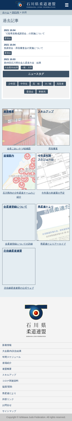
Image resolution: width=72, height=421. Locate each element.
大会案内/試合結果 (11, 351)
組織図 (27, 148)
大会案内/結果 (11, 67)
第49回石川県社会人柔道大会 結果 (22, 62)
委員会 (8, 38)
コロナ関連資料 (10, 380)
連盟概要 (7, 369)
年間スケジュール (11, 357)
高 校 (36, 83)
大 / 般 (48, 83)
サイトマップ (9, 411)
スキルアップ (9, 374)
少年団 (11, 83)
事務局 (42, 91)
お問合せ (7, 405)
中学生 (24, 83)
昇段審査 (53, 148)
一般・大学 (26, 67)
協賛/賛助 (7, 386)
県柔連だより (9, 393)
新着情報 (7, 345)
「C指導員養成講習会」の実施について (24, 33)
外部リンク (8, 399)
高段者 (60, 83)
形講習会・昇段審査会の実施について (23, 48)
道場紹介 (7, 363)
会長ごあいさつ (15, 148)
